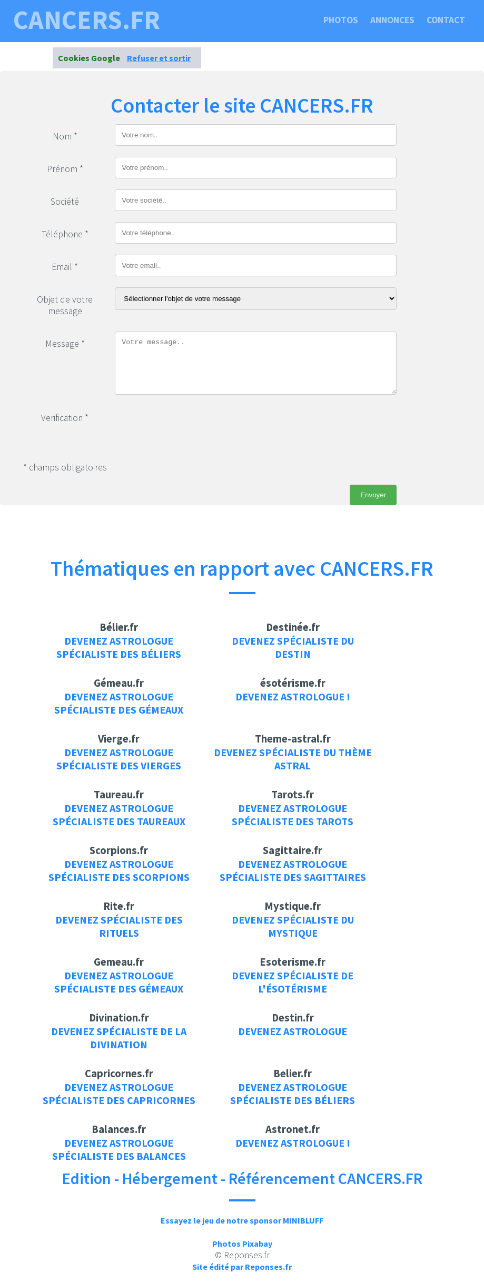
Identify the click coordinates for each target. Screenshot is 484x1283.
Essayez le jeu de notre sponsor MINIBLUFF (242, 1220)
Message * (65, 343)
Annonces (392, 20)
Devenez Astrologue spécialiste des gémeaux (118, 703)
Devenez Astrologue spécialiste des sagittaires (293, 870)
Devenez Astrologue (292, 1031)
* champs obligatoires (65, 467)
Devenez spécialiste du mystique (293, 926)
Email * (65, 267)
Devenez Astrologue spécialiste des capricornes (119, 1093)
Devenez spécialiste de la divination (118, 1038)
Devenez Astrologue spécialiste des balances (119, 1149)
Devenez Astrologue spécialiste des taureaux (119, 814)
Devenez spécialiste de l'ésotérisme (292, 982)
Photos (340, 20)
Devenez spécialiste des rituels (119, 926)
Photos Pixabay (242, 1243)
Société (65, 201)
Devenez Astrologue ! (292, 696)
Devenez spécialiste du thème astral (293, 759)
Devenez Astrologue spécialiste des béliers (118, 647)
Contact (446, 20)
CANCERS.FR (86, 20)
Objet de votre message (65, 305)
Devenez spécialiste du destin (293, 647)
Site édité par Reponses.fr (242, 1266)
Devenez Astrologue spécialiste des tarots (292, 814)
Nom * (65, 136)
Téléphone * (65, 234)
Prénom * (65, 169)
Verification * (64, 418)
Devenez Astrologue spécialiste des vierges (118, 759)
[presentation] (195, 426)
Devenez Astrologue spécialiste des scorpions (119, 870)
